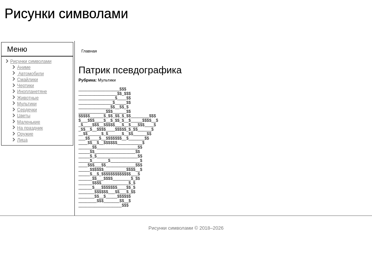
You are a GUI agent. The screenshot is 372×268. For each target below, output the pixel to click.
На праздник (30, 128)
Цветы (24, 115)
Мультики (26, 103)
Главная (89, 51)
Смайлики (27, 79)
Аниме (24, 67)
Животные (28, 97)
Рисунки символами (66, 13)
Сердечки (27, 109)
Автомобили (30, 73)
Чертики (25, 85)
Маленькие (28, 122)
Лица (22, 140)
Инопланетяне (32, 91)
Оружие (25, 134)
